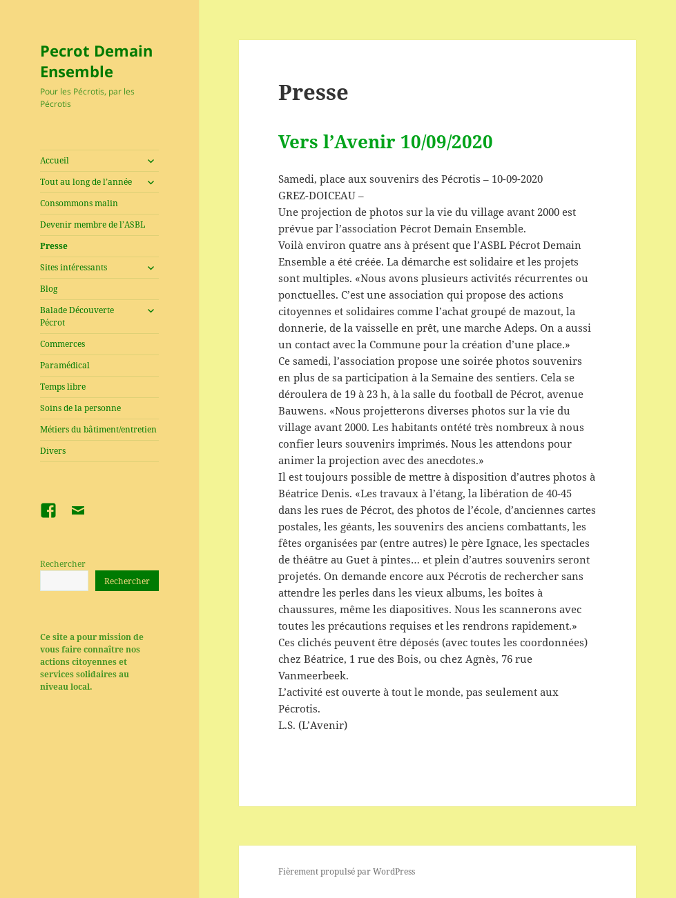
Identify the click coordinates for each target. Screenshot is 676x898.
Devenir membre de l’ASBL (92, 224)
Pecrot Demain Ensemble (96, 60)
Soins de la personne (80, 408)
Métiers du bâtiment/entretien (98, 429)
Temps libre (63, 386)
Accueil (54, 160)
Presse (54, 246)
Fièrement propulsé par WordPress (346, 871)
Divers (53, 451)
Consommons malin (79, 203)
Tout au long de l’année (86, 182)
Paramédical (65, 365)
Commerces (62, 344)
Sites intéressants (73, 267)
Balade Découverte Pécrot (77, 316)
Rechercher (63, 564)
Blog (48, 289)
